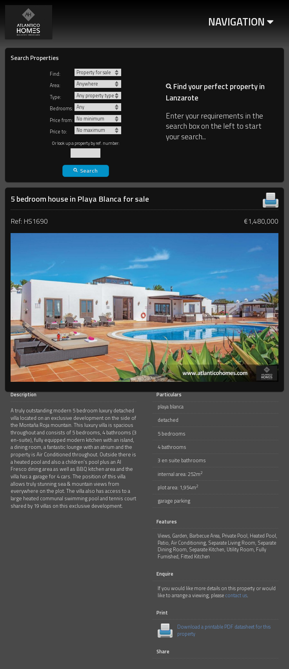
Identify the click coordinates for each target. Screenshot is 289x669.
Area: (55, 85)
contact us (236, 595)
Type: (55, 97)
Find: (55, 74)
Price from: (61, 120)
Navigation (240, 21)
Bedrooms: (61, 108)
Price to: (58, 131)
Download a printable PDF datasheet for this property (224, 630)
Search (85, 170)
